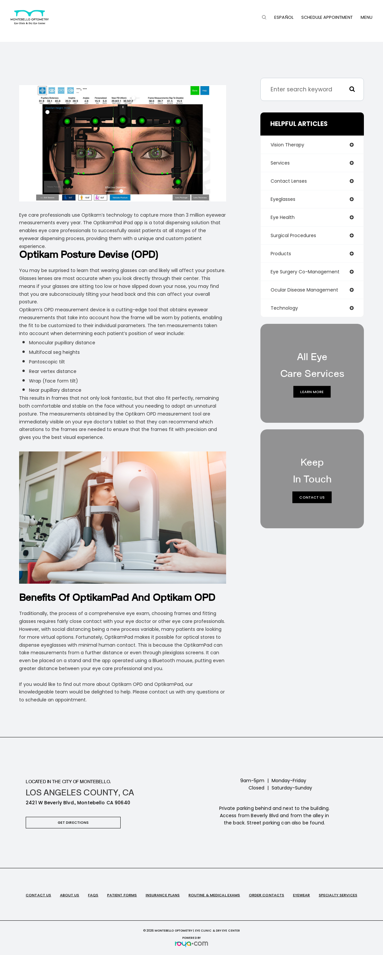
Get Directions (73, 822)
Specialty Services (338, 895)
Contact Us (312, 497)
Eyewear (301, 895)
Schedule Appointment (327, 17)
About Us (69, 895)
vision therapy (287, 144)
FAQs (93, 895)
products (281, 253)
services (280, 163)
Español (283, 17)
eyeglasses (283, 199)
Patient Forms (122, 895)
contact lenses (289, 181)
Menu (366, 17)
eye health (283, 217)
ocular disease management (304, 290)
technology (284, 308)
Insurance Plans (163, 895)
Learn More (312, 391)
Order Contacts (266, 895)
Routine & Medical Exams (214, 895)
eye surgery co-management (305, 271)
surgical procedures (293, 235)
